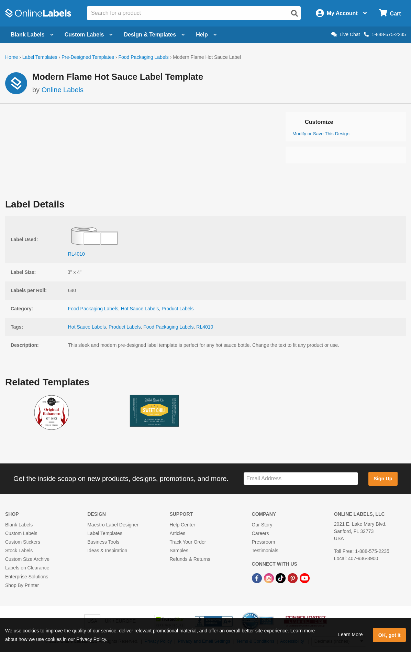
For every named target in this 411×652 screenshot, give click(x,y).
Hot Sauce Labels (140, 308)
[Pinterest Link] (293, 578)
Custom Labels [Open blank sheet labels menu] (89, 35)
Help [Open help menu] (206, 35)
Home (11, 57)
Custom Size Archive (27, 559)
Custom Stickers (22, 542)
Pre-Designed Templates (88, 57)
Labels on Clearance (27, 567)
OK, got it (389, 635)
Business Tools (103, 542)
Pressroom (263, 542)
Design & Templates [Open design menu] (154, 35)
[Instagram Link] (269, 578)
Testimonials (265, 550)
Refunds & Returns (189, 559)
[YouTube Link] (305, 578)
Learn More (350, 634)
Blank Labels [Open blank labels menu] (32, 35)
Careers (260, 533)
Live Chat (345, 34)
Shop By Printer (22, 585)
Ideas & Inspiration (107, 550)
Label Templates (39, 57)
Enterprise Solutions (26, 576)
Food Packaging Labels (143, 57)
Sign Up (383, 478)
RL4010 (204, 327)
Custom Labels (21, 533)
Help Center (182, 524)
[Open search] (294, 13)
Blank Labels (19, 524)
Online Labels (63, 90)
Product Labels (177, 308)
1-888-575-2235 (385, 34)
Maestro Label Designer (112, 524)
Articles (177, 533)
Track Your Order (187, 542)
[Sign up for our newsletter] (301, 478)
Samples (178, 550)
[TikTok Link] (281, 578)
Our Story (262, 524)
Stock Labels (19, 550)
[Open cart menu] (390, 13)
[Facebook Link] (257, 578)
